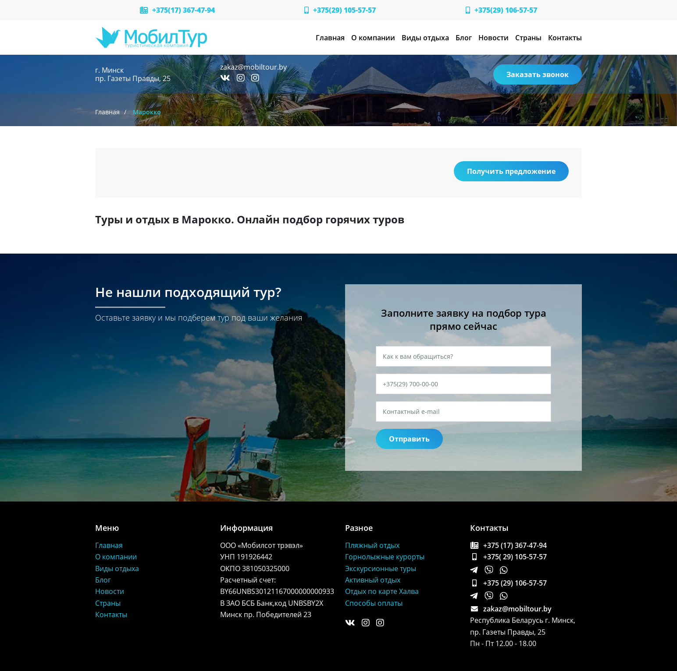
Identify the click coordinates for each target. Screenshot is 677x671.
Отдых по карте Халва (382, 591)
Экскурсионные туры (380, 568)
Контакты (565, 37)
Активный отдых (372, 580)
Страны (528, 37)
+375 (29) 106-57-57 (508, 583)
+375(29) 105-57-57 (340, 10)
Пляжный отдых (372, 545)
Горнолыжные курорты (384, 557)
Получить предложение (511, 171)
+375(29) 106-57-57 (501, 10)
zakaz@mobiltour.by (253, 67)
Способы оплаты (374, 603)
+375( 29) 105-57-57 (508, 557)
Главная (330, 37)
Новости (493, 37)
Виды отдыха (425, 37)
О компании (373, 37)
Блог (464, 37)
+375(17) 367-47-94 (177, 10)
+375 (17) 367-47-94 (508, 545)
